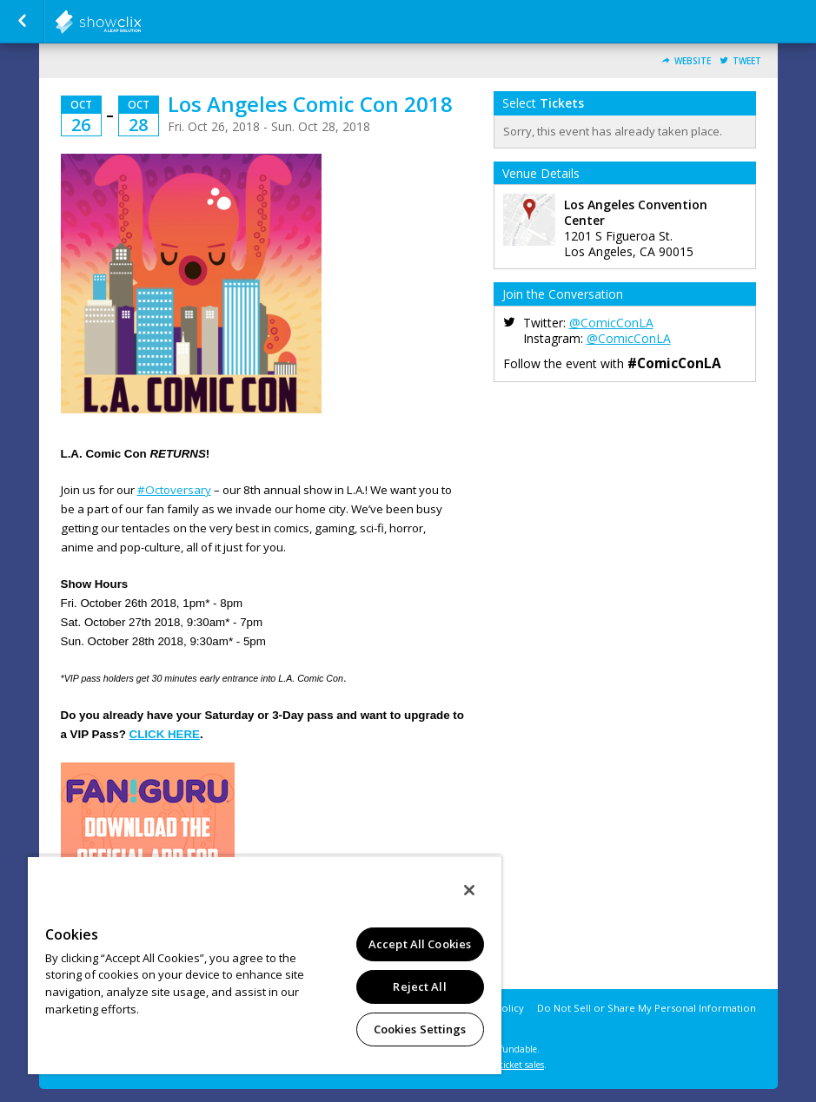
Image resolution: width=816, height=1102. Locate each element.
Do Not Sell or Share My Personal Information (646, 1007)
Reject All (419, 986)
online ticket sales (507, 1065)
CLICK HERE (164, 734)
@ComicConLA (611, 322)
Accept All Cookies (419, 944)
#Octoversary (174, 490)
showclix (141, 22)
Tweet (747, 61)
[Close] (469, 890)
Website (692, 61)
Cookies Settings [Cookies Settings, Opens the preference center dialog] (420, 1029)
